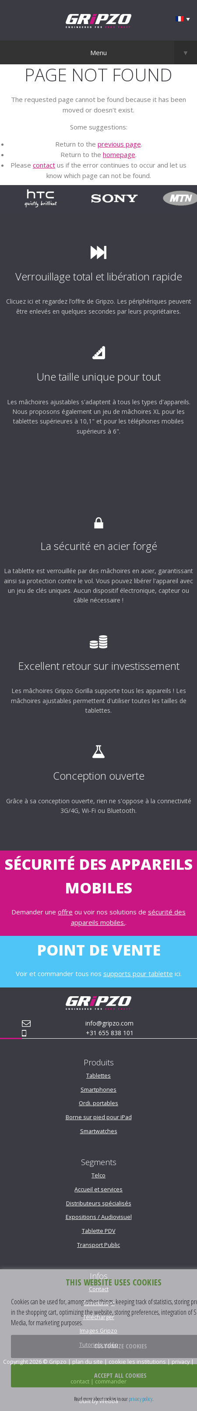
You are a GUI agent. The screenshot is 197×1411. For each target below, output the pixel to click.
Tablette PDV (99, 1231)
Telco (98, 1175)
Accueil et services (98, 1189)
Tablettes (98, 1075)
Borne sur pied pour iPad (99, 1117)
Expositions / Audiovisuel (99, 1217)
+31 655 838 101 (110, 1033)
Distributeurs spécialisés (98, 1203)
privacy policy (140, 1399)
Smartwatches (98, 1131)
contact (44, 165)
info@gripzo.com (109, 1023)
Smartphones (98, 1089)
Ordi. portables (98, 1103)
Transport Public (98, 1245)
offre (65, 911)
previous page (119, 144)
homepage (119, 154)
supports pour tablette (138, 973)
